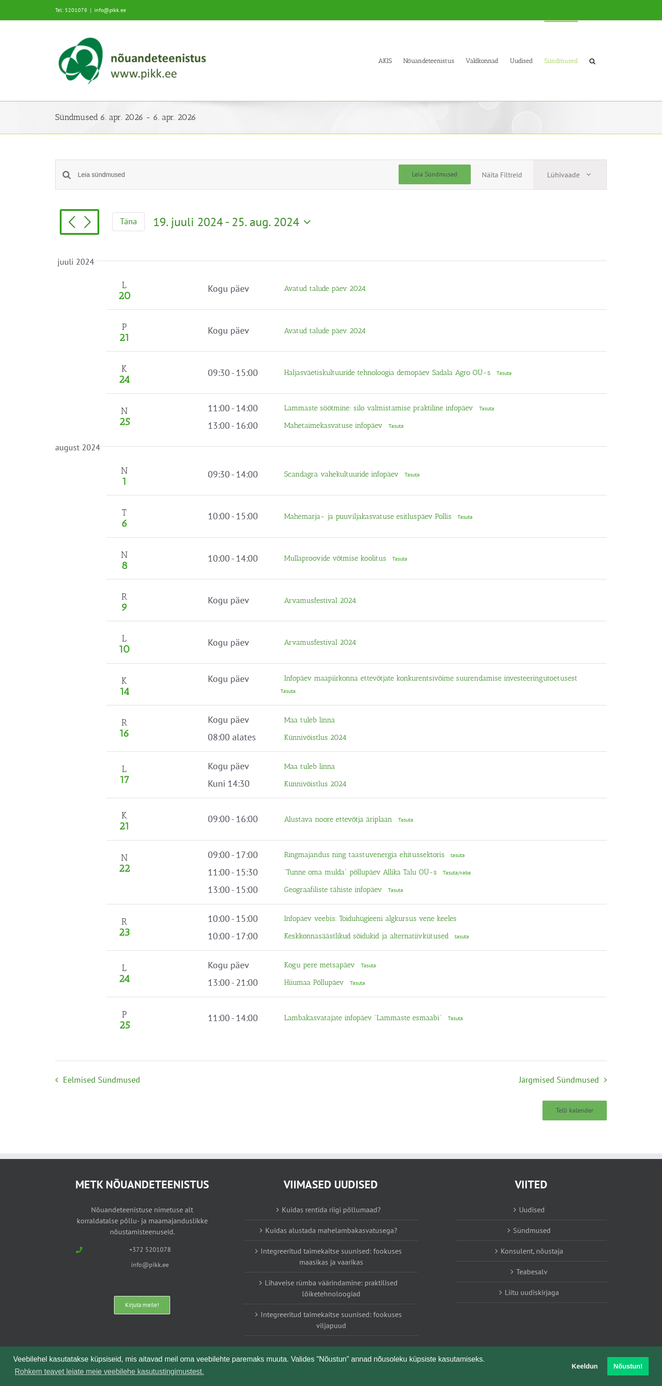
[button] (592, 60)
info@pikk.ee (110, 9)
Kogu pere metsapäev (320, 964)
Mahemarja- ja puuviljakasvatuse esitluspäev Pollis (369, 516)
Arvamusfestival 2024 (320, 600)
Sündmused (532, 1230)
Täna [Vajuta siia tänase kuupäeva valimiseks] (128, 221)
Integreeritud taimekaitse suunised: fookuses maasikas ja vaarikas (331, 1256)
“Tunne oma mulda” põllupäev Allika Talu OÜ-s (361, 872)
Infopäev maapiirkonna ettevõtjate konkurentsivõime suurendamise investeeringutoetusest (430, 678)
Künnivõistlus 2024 (315, 737)
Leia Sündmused (434, 174)
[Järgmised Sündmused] (87, 222)
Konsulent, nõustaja (532, 1250)
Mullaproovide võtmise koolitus (336, 558)
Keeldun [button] (585, 1366)
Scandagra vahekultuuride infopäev (342, 474)
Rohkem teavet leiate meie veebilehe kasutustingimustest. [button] (109, 1371)
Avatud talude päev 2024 (325, 288)
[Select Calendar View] (569, 174)
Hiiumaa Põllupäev (315, 982)
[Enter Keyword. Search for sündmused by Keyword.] (238, 174)
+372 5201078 (150, 1249)
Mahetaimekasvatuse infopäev (334, 425)
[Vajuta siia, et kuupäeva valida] (234, 222)
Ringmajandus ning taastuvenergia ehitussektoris (365, 854)
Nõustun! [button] (628, 1366)
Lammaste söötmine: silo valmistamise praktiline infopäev (379, 407)
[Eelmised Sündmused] (71, 222)
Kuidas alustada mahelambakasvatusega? (331, 1230)
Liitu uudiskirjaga (532, 1292)
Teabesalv (532, 1271)
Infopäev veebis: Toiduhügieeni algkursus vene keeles (370, 918)
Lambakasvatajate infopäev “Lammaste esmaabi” (364, 1017)
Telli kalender (575, 1110)
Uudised (532, 1209)
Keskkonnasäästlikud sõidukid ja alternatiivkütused (367, 936)
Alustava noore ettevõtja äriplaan (339, 819)
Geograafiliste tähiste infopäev (334, 889)
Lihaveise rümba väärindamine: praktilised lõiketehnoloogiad (331, 1288)
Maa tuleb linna (309, 720)
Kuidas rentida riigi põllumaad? (331, 1209)
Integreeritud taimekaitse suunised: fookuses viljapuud (331, 1320)
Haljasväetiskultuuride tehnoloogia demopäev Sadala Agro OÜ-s (388, 372)
